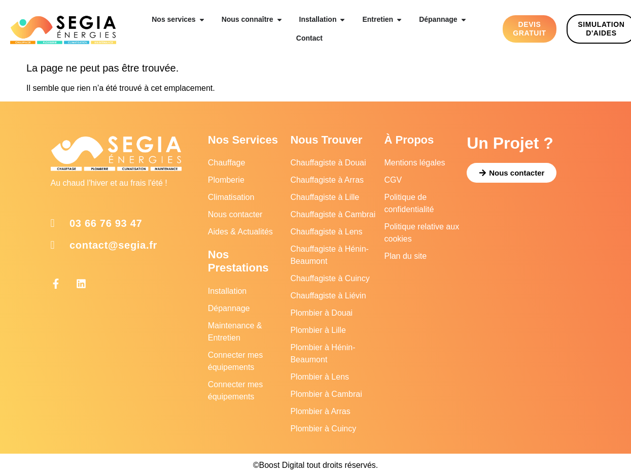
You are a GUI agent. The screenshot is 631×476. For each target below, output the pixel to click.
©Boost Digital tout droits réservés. (315, 465)
